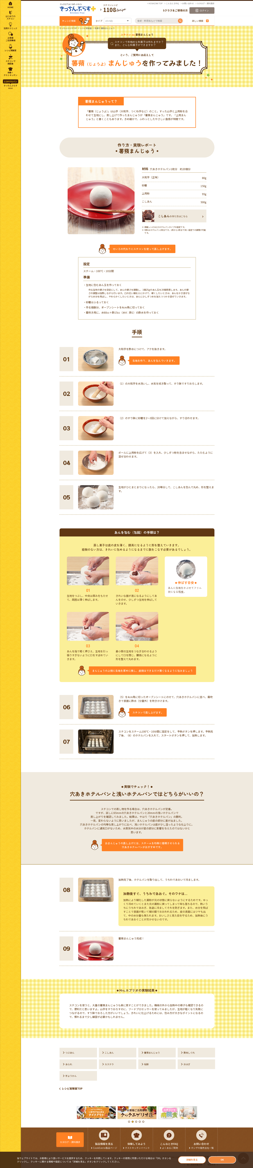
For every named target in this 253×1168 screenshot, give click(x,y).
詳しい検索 (200, 20)
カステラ (109, 1064)
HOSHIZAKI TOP (156, 3)
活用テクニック (10, 28)
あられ (68, 1064)
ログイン (204, 10)
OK (222, 1159)
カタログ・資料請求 (205, 3)
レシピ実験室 (86, 28)
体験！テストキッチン (10, 73)
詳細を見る (192, 1159)
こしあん (109, 1052)
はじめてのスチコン (10, 17)
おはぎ (186, 1064)
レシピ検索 (70, 20)
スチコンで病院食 (10, 62)
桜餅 (146, 1064)
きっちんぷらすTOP (68, 28)
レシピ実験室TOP (72, 1088)
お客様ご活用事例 (10, 39)
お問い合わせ (188, 3)
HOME (10, 7)
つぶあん (69, 1052)
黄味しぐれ (189, 1052)
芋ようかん (71, 1075)
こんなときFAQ (172, 3)
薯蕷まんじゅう (152, 1052)
